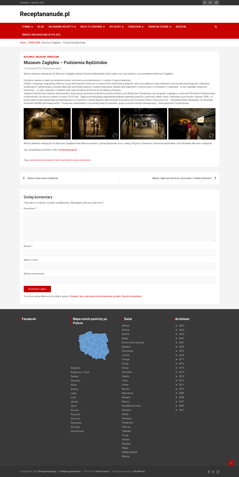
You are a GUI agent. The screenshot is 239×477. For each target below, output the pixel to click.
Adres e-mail (31, 259)
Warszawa (76, 422)
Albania (125, 325)
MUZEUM (181, 26)
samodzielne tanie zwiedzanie (76, 160)
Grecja (125, 363)
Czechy (126, 355)
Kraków (74, 389)
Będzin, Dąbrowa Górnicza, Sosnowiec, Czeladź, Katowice (182, 178)
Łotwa (125, 384)
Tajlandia (126, 431)
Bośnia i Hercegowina (133, 342)
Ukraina (125, 439)
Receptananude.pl (45, 14)
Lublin (74, 393)
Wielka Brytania (129, 452)
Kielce (74, 384)
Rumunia (126, 410)
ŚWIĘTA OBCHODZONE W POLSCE (41, 34)
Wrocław (75, 427)
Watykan (126, 443)
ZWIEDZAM (134, 26)
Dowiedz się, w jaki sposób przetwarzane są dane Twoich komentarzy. (106, 296)
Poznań (75, 410)
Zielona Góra (77, 431)
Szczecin (75, 418)
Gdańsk (74, 376)
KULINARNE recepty (61, 26)
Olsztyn (74, 401)
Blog (41, 26)
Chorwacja (127, 351)
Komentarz (30, 208)
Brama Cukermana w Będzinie (43, 178)
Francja (125, 359)
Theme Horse (102, 471)
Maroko (126, 389)
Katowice (29, 57)
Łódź (73, 397)
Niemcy (126, 401)
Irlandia (125, 376)
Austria (125, 334)
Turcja (125, 435)
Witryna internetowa (34, 273)
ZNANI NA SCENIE (158, 26)
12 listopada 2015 (32, 68)
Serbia (125, 414)
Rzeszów (75, 414)
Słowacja (126, 418)
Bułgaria (126, 346)
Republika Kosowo (131, 405)
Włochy (126, 456)
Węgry (125, 448)
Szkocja (126, 426)
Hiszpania (127, 372)
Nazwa (28, 246)
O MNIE (26, 26)
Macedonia (127, 393)
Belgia (125, 338)
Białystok (75, 368)
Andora (125, 329)
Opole (74, 406)
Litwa (124, 380)
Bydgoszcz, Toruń (80, 372)
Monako (126, 397)
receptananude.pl (67, 149)
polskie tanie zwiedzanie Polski (44, 160)
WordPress (139, 471)
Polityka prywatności (70, 471)
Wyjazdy (115, 26)
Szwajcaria (127, 422)
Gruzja (125, 367)
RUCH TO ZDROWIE (91, 26)
